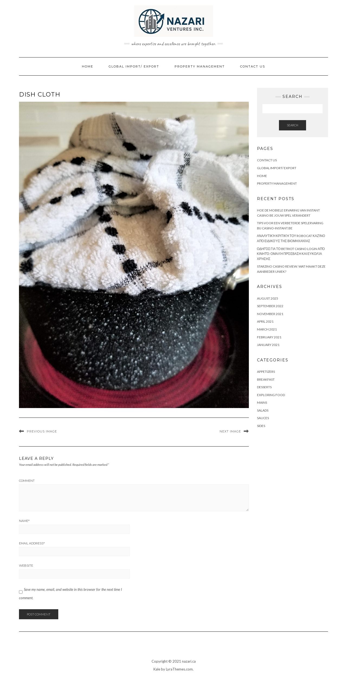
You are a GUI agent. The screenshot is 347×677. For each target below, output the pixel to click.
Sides (261, 426)
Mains (262, 402)
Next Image (230, 431)
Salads (262, 410)
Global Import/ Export (134, 66)
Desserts (264, 387)
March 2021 (267, 329)
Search (292, 125)
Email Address (32, 543)
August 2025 (267, 298)
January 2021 (268, 345)
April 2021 (265, 321)
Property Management (200, 66)
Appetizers (266, 372)
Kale (156, 669)
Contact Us (252, 66)
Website (26, 565)
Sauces (263, 418)
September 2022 (270, 306)
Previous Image (42, 431)
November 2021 (270, 314)
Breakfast (266, 379)
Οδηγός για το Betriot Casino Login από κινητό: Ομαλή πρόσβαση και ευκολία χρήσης (291, 254)
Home (87, 66)
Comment (27, 481)
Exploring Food (271, 395)
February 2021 (269, 337)
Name (24, 521)
